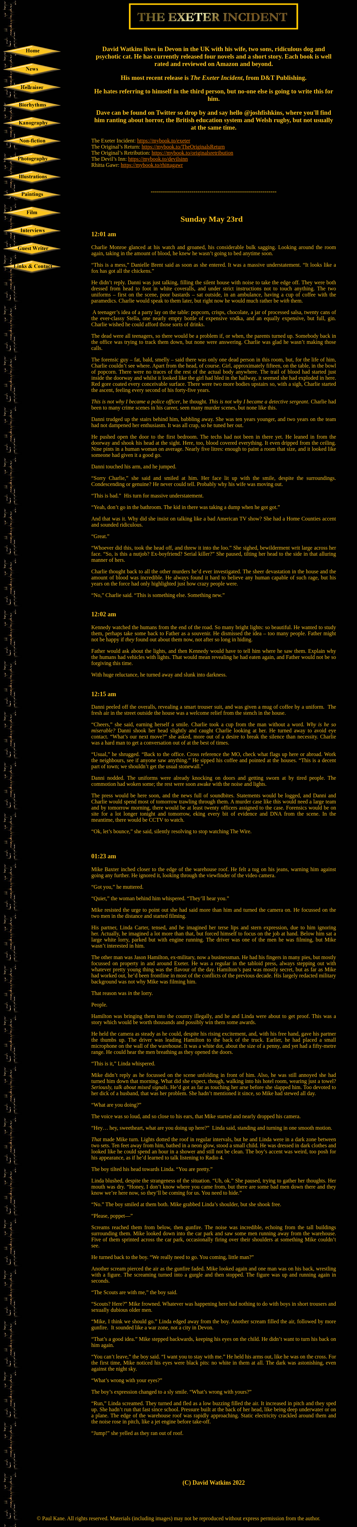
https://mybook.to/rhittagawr (152, 165)
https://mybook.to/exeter (163, 140)
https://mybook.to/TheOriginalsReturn (183, 147)
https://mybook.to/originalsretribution (192, 153)
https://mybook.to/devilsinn (158, 159)
